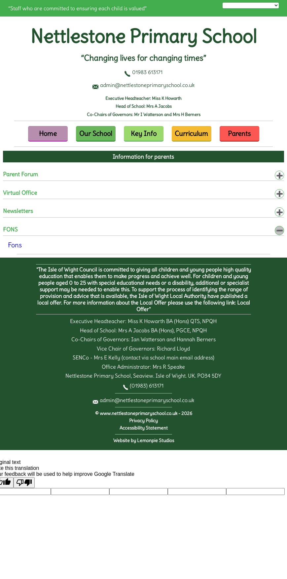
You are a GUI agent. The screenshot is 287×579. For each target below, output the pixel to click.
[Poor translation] (24, 482)
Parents (239, 133)
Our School (95, 133)
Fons (15, 245)
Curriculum (191, 133)
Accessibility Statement (144, 428)
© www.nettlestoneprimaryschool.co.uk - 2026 (143, 413)
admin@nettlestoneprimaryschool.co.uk (147, 400)
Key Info (144, 133)
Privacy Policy (143, 421)
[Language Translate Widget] (251, 5)
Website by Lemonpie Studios (143, 440)
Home (48, 133)
